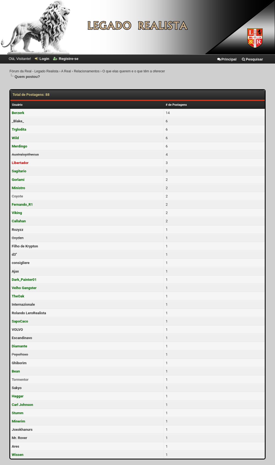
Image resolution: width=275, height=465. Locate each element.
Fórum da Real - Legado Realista (33, 71)
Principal (227, 59)
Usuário (17, 105)
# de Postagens (176, 105)
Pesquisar (252, 59)
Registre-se (65, 59)
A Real (66, 71)
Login (42, 59)
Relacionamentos (86, 71)
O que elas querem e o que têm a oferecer (134, 71)
